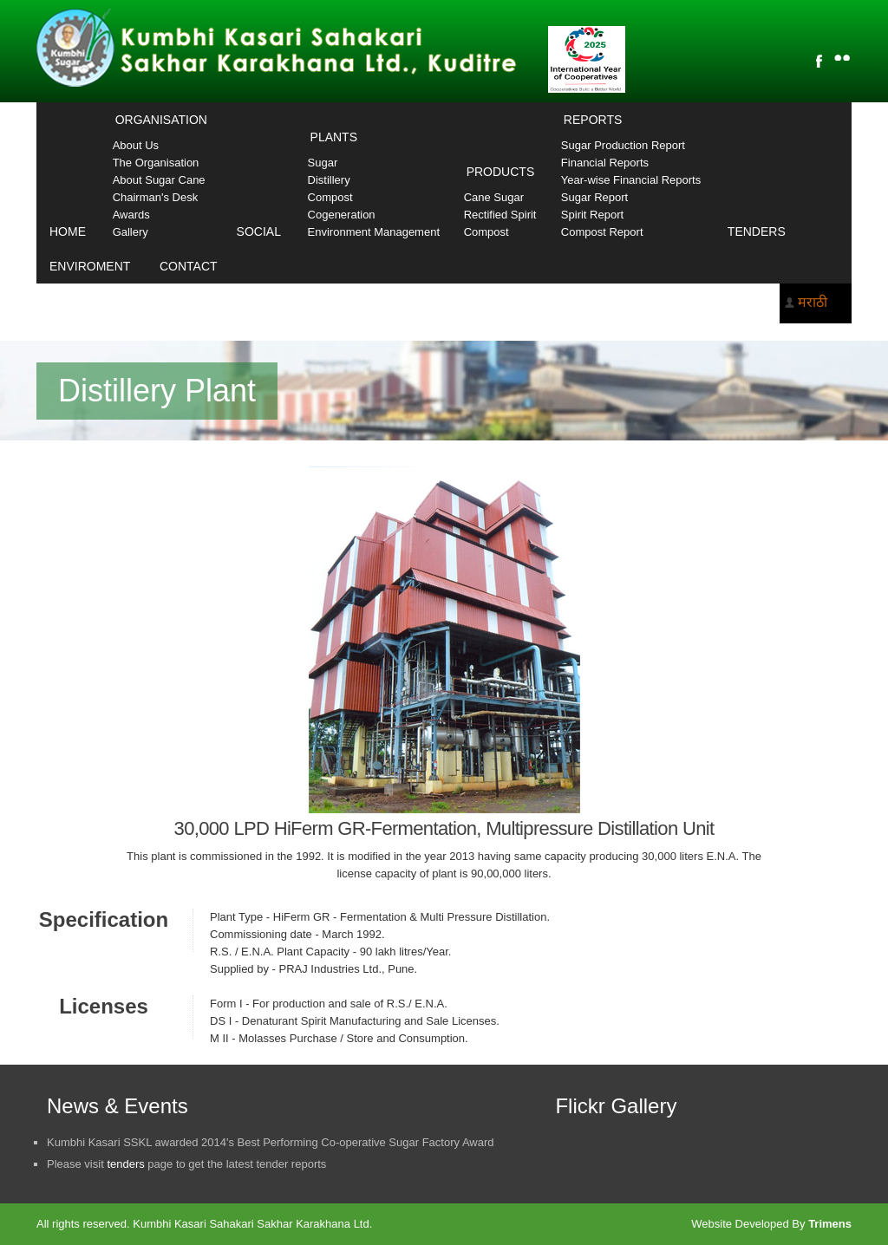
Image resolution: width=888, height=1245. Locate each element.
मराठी (812, 302)
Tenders (757, 231)
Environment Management (374, 231)
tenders (125, 1163)
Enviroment (89, 266)
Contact (189, 266)
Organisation (161, 120)
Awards (131, 214)
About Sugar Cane (159, 179)
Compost (330, 197)
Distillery (329, 179)
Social (259, 231)
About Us (136, 145)
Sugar (323, 162)
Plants (333, 137)
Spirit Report (592, 214)
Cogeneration (341, 214)
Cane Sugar (494, 197)
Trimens (830, 1223)
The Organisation (156, 162)
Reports (593, 120)
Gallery (130, 231)
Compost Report (602, 231)
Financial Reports (605, 162)
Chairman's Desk (156, 197)
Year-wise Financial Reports (631, 179)
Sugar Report (594, 197)
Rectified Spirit (500, 214)
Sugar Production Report (623, 145)
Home (67, 231)
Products (501, 172)
